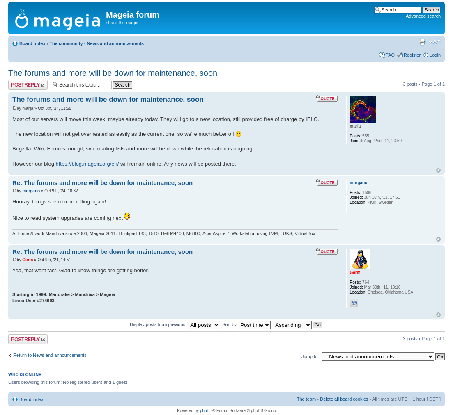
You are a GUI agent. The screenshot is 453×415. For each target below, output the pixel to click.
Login (435, 54)
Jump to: (310, 356)
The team (306, 399)
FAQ (390, 54)
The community (66, 43)
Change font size (435, 42)
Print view (422, 42)
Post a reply (28, 85)
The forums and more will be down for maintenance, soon (112, 73)
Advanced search (423, 16)
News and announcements (115, 43)
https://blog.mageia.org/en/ (87, 164)
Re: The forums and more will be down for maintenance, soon (102, 182)
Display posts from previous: (175, 324)
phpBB (206, 410)
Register (412, 54)
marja (27, 108)
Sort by (246, 324)
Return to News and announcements (50, 355)
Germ (27, 260)
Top (438, 170)
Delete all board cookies (344, 399)
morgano (31, 191)
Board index (32, 43)
